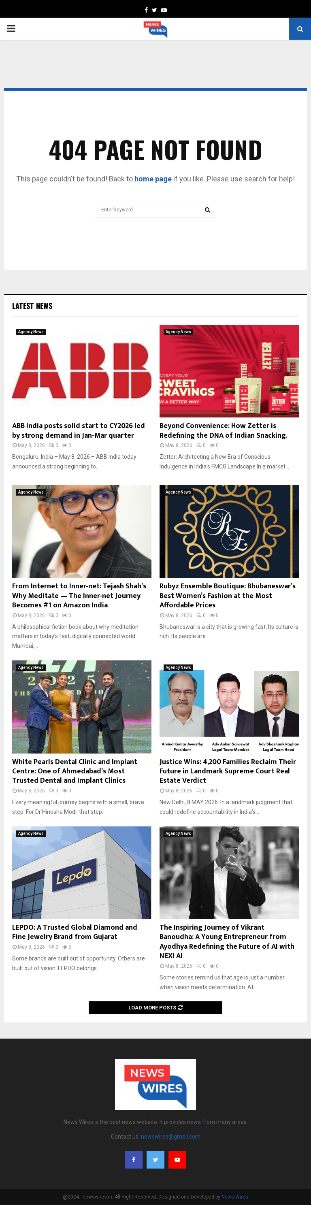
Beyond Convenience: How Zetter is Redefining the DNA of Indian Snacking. (224, 430)
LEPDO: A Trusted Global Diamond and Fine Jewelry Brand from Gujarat (74, 932)
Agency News (31, 332)
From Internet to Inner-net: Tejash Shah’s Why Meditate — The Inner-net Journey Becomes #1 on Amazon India (79, 595)
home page (153, 179)
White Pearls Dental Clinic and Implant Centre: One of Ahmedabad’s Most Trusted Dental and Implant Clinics (74, 771)
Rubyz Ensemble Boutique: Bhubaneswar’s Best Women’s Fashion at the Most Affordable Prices (228, 595)
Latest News (32, 305)
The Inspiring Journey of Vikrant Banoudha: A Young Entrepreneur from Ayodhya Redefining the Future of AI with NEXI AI (227, 942)
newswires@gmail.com (170, 1136)
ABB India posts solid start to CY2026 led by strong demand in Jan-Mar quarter (78, 430)
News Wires (235, 1197)
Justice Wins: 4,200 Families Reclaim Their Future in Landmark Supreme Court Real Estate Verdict (228, 771)
